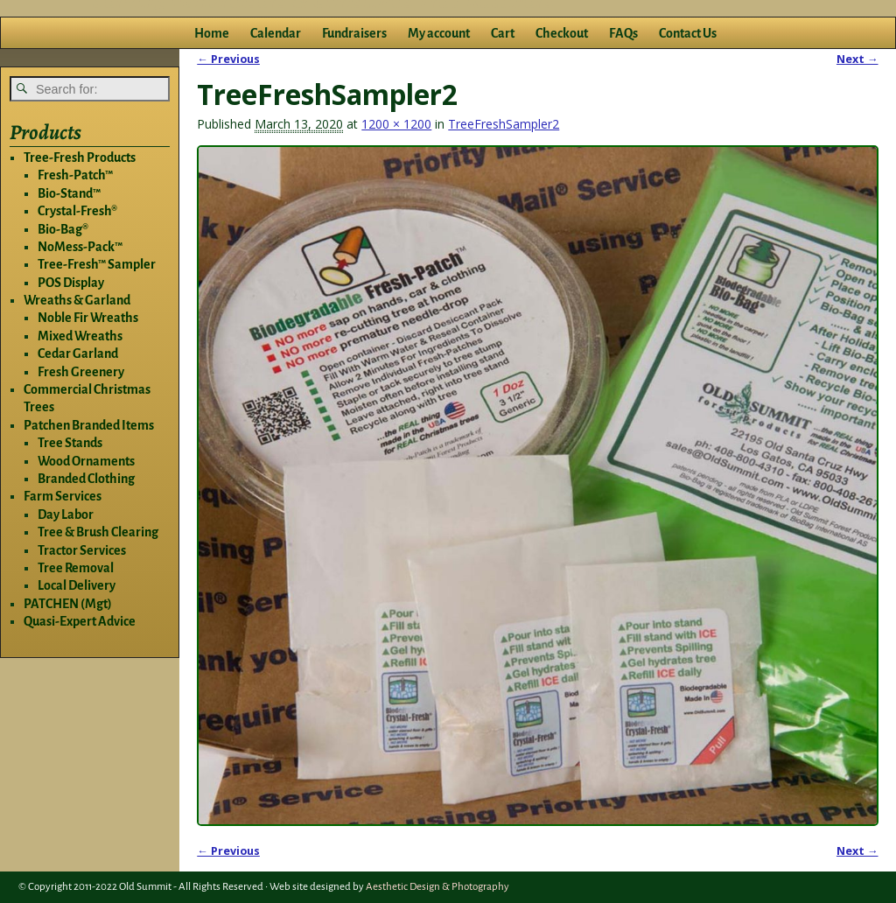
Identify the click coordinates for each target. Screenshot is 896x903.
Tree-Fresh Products (80, 157)
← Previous (228, 59)
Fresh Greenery (81, 372)
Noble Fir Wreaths (88, 318)
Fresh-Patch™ (75, 175)
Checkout (562, 33)
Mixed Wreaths (80, 336)
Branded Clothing (86, 479)
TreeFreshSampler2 (503, 124)
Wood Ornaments (86, 461)
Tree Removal (76, 568)
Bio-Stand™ (69, 193)
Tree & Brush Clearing (98, 532)
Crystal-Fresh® (77, 211)
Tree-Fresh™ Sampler (97, 264)
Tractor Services (82, 550)
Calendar (275, 33)
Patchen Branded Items (89, 425)
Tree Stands (70, 443)
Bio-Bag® (63, 229)
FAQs (623, 33)
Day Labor (66, 515)
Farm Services (63, 496)
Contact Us (688, 33)
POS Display (71, 283)
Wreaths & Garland (77, 300)
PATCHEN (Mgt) (68, 604)
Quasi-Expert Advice (80, 621)
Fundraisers (354, 33)
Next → (857, 59)
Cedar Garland (78, 353)
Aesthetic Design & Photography (437, 886)
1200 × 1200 (396, 124)
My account (439, 33)
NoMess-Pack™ (80, 247)
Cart (502, 33)
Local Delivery (77, 585)
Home (211, 33)
